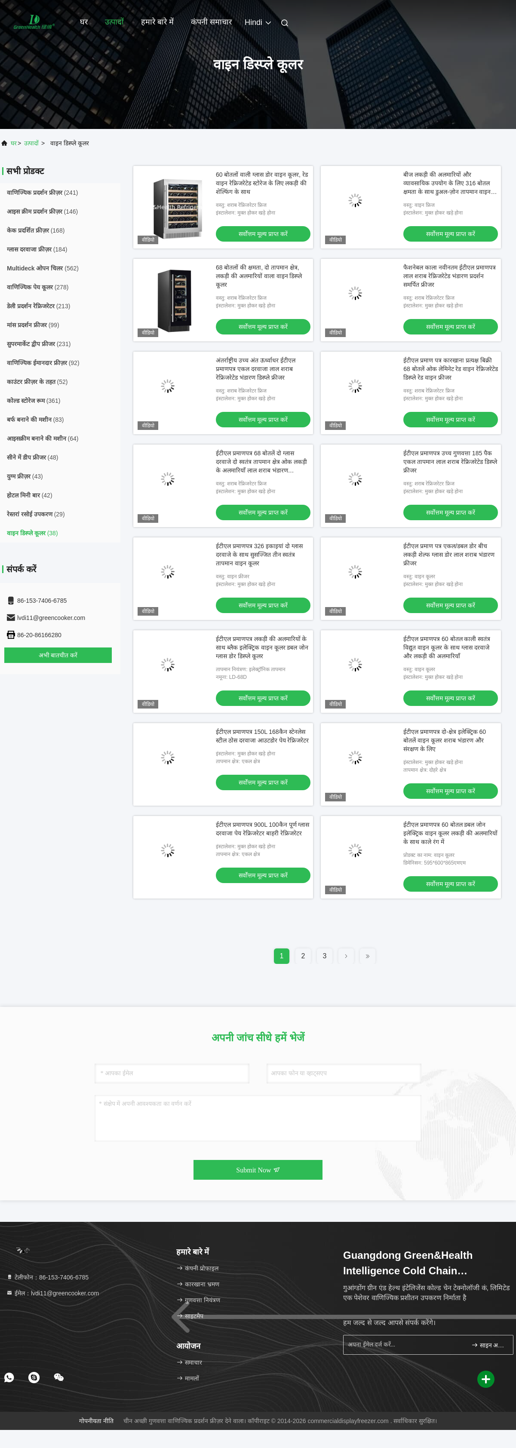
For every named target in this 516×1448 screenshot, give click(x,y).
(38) (32, 533)
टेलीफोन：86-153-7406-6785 (47, 1277)
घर (84, 22)
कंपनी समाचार (211, 22)
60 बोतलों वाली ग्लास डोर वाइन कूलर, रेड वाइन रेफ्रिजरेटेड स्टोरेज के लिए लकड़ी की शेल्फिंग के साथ (262, 183)
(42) (29, 495)
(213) (38, 306)
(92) (43, 362)
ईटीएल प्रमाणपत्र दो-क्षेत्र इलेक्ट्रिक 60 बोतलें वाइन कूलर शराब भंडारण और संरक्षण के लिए (444, 740)
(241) (42, 192)
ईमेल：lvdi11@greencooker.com (52, 1293)
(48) (32, 457)
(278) (37, 287)
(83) (35, 419)
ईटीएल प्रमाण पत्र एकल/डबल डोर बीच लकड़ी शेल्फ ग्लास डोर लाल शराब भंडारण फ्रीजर (448, 555)
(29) (36, 514)
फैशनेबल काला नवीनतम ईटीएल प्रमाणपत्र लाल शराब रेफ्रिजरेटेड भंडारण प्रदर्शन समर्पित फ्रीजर (449, 276)
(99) (33, 325)
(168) (35, 230)
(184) (37, 249)
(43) (25, 476)
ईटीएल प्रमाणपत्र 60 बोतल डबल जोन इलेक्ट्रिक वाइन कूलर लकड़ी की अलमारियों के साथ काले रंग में (450, 833)
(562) (43, 268)
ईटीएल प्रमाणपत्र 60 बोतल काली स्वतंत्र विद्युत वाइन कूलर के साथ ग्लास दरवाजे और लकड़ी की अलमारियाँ (446, 647)
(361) (33, 400)
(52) (37, 381)
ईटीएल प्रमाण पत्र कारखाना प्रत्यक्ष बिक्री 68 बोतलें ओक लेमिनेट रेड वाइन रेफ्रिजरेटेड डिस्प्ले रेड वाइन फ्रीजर (450, 369)
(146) (42, 211)
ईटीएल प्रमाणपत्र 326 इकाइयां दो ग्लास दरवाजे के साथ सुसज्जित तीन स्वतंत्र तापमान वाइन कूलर (259, 555)
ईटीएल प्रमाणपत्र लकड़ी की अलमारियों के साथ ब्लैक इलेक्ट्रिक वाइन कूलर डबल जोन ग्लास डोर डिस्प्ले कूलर (262, 647)
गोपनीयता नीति (96, 1420)
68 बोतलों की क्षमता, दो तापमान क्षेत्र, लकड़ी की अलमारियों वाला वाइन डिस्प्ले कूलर (259, 276)
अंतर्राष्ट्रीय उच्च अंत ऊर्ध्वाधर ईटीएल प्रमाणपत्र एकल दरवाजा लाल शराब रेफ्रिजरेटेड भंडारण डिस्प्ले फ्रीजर (255, 369)
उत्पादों (114, 22)
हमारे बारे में (157, 22)
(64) (42, 438)
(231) (39, 344)
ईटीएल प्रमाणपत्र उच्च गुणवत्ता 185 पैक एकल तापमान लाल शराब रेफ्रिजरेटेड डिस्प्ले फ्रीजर (450, 462)
